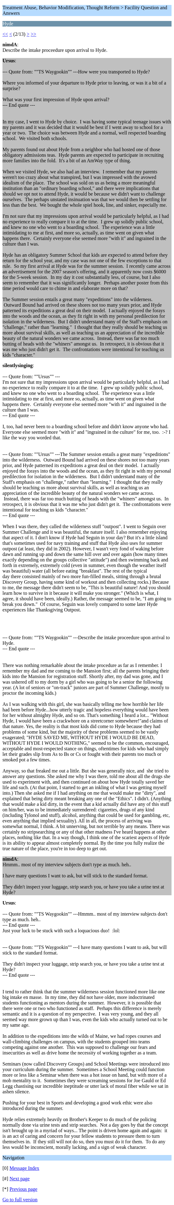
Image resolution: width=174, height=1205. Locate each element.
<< (5, 34)
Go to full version (19, 1199)
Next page (20, 1178)
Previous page (23, 1189)
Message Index (24, 1168)
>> (33, 34)
